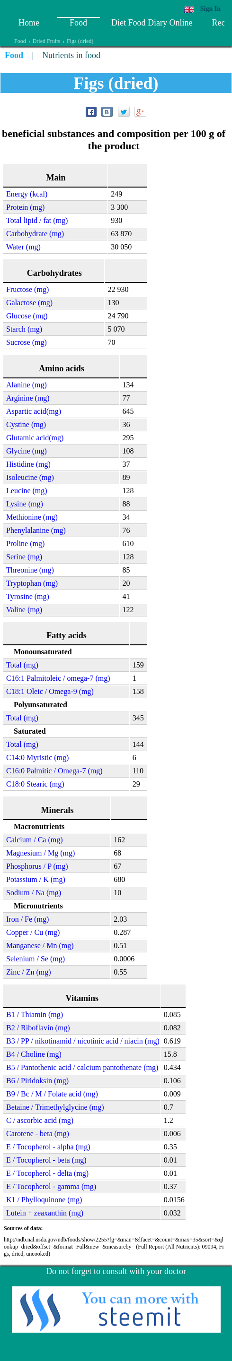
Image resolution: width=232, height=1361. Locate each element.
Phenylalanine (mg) (36, 530)
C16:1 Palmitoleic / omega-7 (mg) (58, 678)
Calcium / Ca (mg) (34, 840)
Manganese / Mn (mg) (40, 946)
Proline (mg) (25, 543)
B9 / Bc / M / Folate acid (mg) (52, 1094)
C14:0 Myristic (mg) (37, 757)
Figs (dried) (80, 41)
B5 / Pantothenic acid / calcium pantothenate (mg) (82, 1067)
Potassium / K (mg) (35, 879)
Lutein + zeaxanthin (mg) (44, 1213)
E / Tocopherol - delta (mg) (47, 1173)
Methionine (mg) (32, 517)
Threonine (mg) (30, 570)
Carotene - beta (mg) (37, 1134)
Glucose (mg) (27, 316)
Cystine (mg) (26, 424)
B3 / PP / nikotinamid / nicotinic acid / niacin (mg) (83, 1041)
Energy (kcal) (26, 194)
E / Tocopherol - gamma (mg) (51, 1186)
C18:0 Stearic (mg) (35, 784)
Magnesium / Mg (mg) (40, 853)
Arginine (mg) (28, 398)
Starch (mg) (24, 329)
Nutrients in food (71, 55)
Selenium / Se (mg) (35, 959)
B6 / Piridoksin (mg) (37, 1081)
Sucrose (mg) (26, 342)
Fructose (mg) (27, 289)
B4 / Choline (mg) (34, 1054)
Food (78, 22)
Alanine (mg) (26, 385)
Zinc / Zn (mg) (28, 972)
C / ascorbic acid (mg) (39, 1120)
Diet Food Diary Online (151, 22)
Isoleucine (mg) (30, 477)
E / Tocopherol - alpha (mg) (48, 1147)
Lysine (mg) (24, 504)
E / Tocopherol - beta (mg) (46, 1160)
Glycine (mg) (26, 451)
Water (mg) (23, 247)
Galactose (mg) (29, 303)
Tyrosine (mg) (27, 596)
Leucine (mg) (26, 491)
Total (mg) (22, 665)
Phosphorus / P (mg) (37, 866)
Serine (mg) (24, 557)
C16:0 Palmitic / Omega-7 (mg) (54, 771)
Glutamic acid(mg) (34, 438)
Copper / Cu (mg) (33, 932)
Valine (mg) (24, 610)
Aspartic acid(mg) (33, 411)
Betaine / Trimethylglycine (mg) (55, 1107)
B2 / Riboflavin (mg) (38, 1028)
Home (28, 22)
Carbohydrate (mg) (35, 234)
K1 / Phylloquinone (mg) (44, 1200)
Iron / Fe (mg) (27, 919)
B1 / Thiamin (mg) (34, 1014)
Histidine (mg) (28, 464)
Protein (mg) (25, 207)
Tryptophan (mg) (32, 583)
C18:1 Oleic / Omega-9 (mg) (50, 691)
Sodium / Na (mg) (33, 893)
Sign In (210, 8)
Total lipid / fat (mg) (37, 220)
